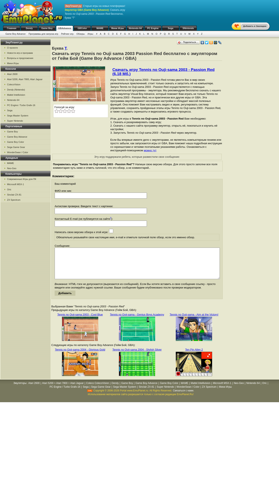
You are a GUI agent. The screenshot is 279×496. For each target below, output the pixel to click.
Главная (11, 28)
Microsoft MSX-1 (15, 184)
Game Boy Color (15, 142)
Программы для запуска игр (43, 34)
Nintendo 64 (135, 28)
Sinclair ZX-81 (14, 194)
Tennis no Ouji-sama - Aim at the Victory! (194, 320)
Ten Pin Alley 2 (194, 355)
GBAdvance (64, 28)
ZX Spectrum (13, 200)
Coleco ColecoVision (97, 389)
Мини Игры (117, 28)
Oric (9, 189)
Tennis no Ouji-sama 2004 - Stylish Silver (137, 355)
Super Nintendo (15, 121)
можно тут (150, 150)
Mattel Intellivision (16, 95)
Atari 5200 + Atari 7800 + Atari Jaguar (63, 389)
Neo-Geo (11, 168)
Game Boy (47, 28)
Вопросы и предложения (20, 58)
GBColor (82, 28)
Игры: (90, 34)
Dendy (29, 28)
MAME (99, 28)
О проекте (12, 47)
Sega (170, 28)
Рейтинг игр (67, 34)
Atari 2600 (12, 74)
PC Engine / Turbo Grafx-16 (21, 105)
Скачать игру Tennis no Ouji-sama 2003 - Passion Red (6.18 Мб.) (163, 71)
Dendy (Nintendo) (16, 89)
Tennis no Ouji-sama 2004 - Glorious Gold (80, 355)
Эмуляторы (19, 389)
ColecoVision (13, 84)
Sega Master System (17, 115)
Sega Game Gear (16, 147)
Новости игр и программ (20, 53)
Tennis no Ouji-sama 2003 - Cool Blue (80, 320)
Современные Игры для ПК (21, 179)
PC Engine (153, 28)
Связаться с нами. (183, 396)
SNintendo (188, 28)
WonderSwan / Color (17, 152)
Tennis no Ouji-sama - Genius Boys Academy (137, 320)
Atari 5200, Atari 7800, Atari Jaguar (25, 79)
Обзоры (80, 34)
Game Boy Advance (15, 34)
